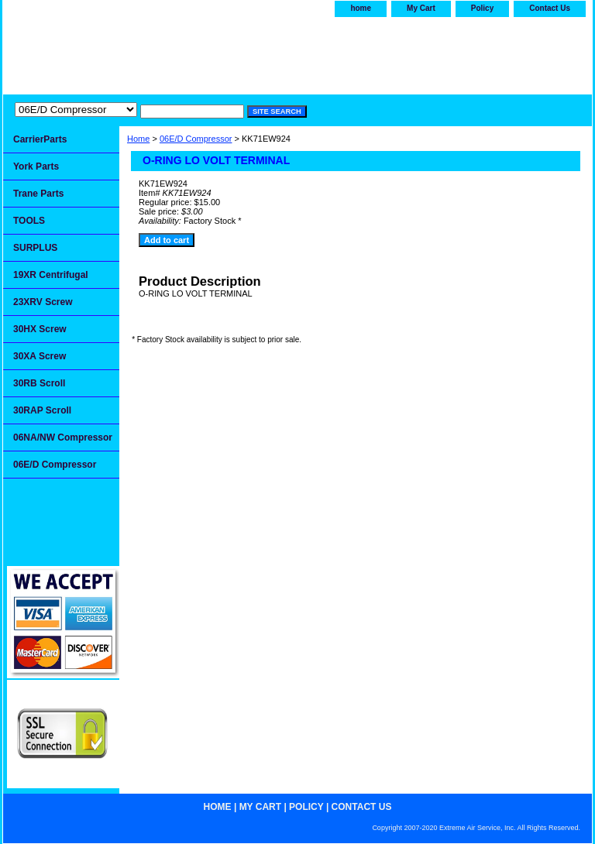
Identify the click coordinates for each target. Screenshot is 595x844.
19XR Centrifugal (50, 274)
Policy (482, 8)
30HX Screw (40, 329)
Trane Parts (38, 193)
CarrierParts (40, 139)
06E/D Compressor (196, 138)
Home (138, 138)
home (360, 8)
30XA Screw (39, 356)
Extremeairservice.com (156, 52)
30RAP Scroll (42, 410)
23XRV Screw (43, 302)
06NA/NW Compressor (62, 437)
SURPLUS (35, 247)
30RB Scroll (39, 383)
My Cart (421, 8)
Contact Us (549, 8)
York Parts (36, 166)
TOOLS (29, 220)
